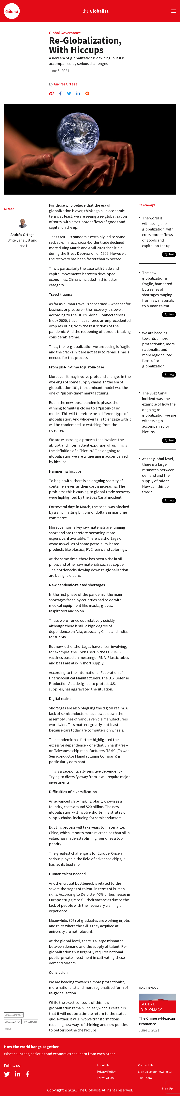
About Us (103, 1065)
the (95, 11)
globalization (13, 1021)
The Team (145, 1078)
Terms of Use (106, 1078)
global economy (13, 1014)
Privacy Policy (106, 1072)
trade (8, 1028)
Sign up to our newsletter (155, 1072)
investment (30, 1021)
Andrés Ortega (66, 83)
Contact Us (145, 1065)
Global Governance (65, 32)
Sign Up (167, 1088)
